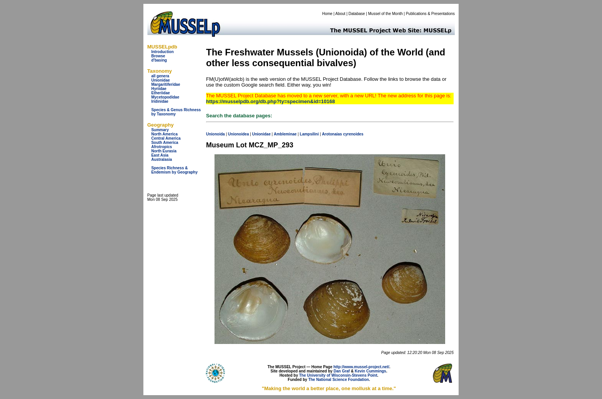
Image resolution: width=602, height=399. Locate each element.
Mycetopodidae (165, 97)
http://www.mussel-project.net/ (361, 367)
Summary (160, 130)
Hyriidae (158, 89)
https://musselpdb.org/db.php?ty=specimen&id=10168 (270, 101)
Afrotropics (161, 147)
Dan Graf (342, 371)
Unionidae (160, 80)
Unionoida (215, 134)
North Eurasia (163, 151)
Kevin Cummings (370, 371)
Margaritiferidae (165, 84)
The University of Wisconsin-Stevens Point (338, 375)
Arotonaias (332, 134)
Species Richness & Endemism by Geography (174, 170)
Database (357, 14)
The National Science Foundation (338, 379)
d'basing (159, 60)
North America (164, 134)
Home (327, 14)
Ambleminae (285, 134)
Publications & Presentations (430, 14)
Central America (165, 138)
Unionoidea (238, 134)
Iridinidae (159, 101)
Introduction (162, 52)
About (340, 14)
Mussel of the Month (385, 14)
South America (164, 142)
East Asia (159, 155)
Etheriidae (160, 93)
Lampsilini (309, 134)
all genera (160, 76)
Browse (158, 56)
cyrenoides (353, 134)
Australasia (161, 159)
